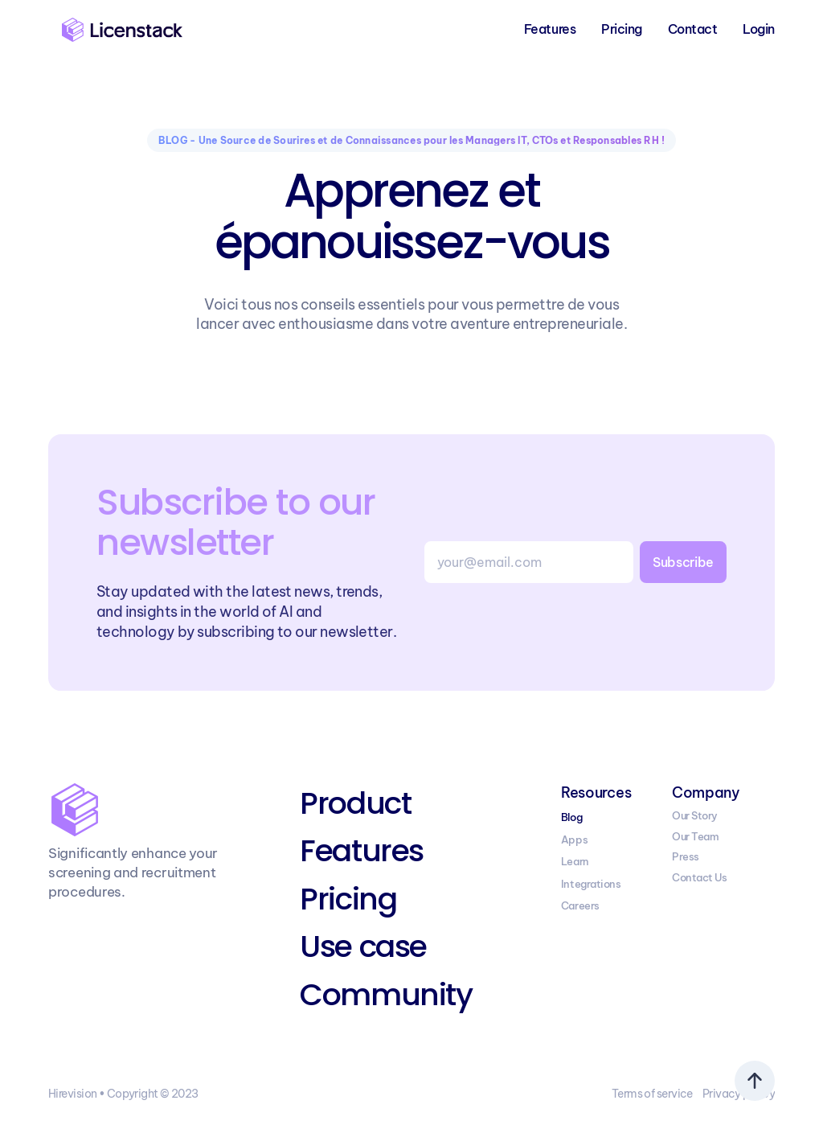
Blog (571, 817)
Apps (574, 839)
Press (685, 856)
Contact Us (699, 877)
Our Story (695, 815)
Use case (363, 946)
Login (759, 29)
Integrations (590, 883)
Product (355, 803)
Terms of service (652, 1093)
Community (386, 994)
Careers (580, 905)
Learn (575, 861)
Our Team (695, 836)
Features (549, 29)
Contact (693, 29)
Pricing (621, 29)
